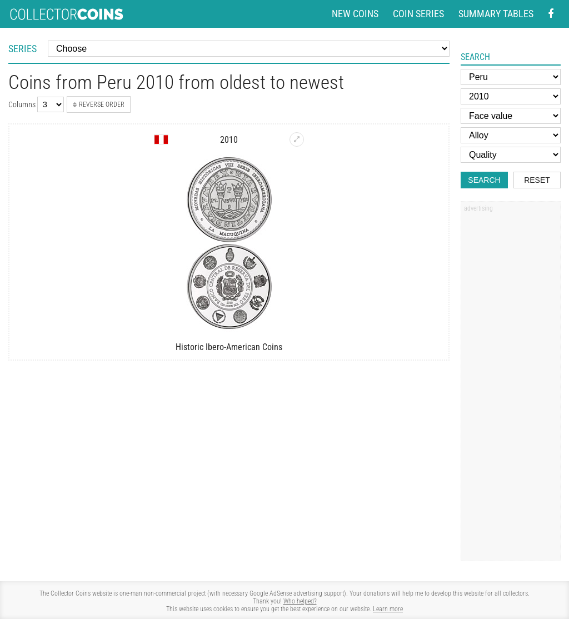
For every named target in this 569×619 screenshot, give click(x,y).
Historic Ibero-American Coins (229, 347)
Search (484, 180)
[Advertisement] (510, 385)
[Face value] (511, 116)
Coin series (418, 13)
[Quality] (511, 155)
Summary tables (495, 13)
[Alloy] (511, 135)
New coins (355, 13)
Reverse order (98, 104)
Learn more (388, 609)
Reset (537, 180)
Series (22, 48)
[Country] (511, 77)
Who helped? (300, 601)
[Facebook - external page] (550, 14)
